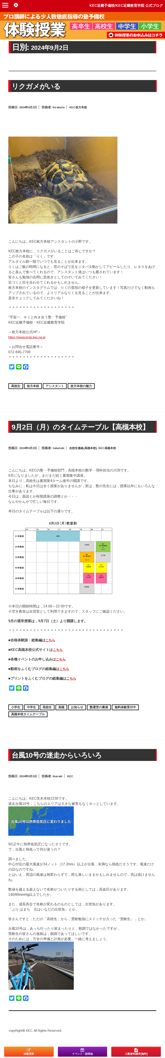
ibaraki (60, 784)
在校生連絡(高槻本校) (86, 455)
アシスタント (55, 386)
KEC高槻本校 (112, 455)
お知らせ (77, 715)
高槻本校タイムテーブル (28, 722)
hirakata (61, 107)
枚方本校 (33, 386)
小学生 (15, 715)
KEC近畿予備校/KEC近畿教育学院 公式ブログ (122, 5)
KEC (73, 784)
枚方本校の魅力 (81, 386)
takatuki (61, 455)
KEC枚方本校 (81, 107)
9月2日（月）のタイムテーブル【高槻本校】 (80, 431)
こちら (50, 648)
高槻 (61, 715)
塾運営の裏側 (99, 715)
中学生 (31, 715)
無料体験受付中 (125, 715)
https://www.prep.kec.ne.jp (29, 337)
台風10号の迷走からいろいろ (61, 762)
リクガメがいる (38, 86)
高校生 (15, 386)
